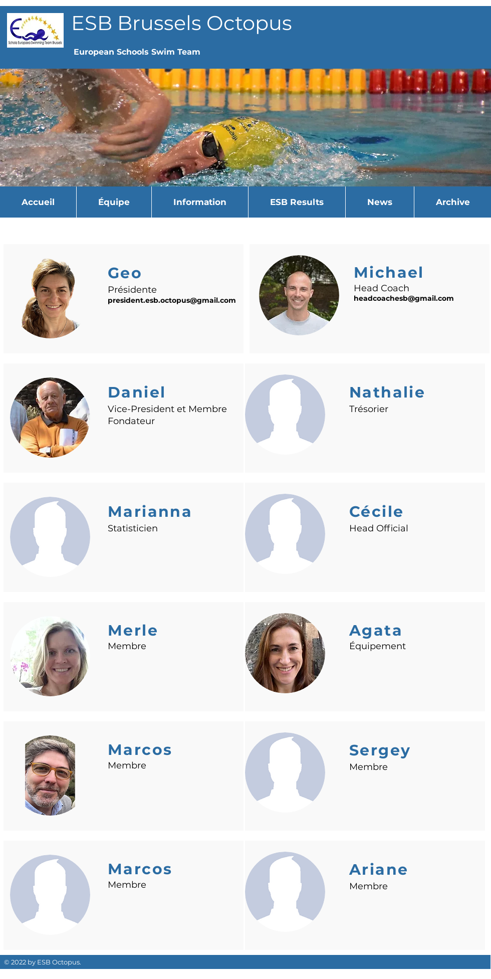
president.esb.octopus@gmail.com (172, 300)
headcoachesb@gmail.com (404, 298)
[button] (113, 202)
